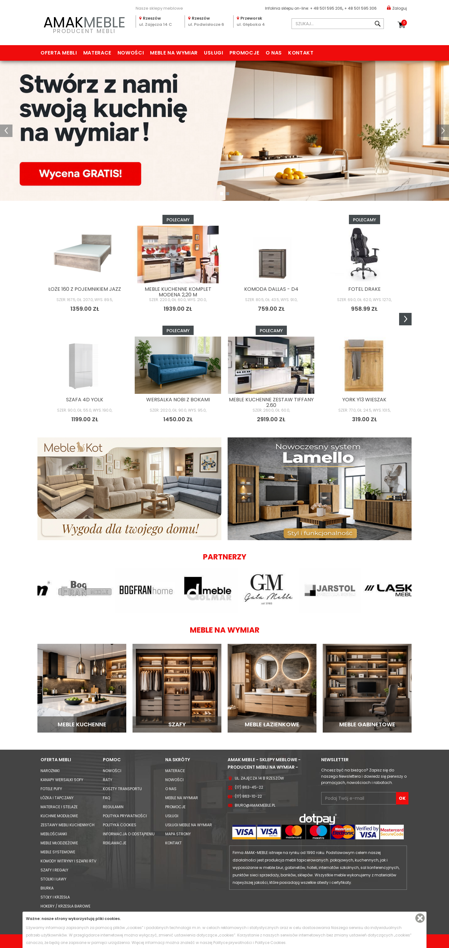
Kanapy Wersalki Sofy (62, 779)
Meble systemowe (58, 852)
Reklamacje (114, 843)
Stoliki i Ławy (53, 879)
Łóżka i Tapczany (57, 797)
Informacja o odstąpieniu (129, 834)
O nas (274, 52)
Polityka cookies (119, 825)
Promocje (244, 52)
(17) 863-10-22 (248, 796)
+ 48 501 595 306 (360, 8)
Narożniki (50, 770)
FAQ (106, 797)
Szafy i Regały (54, 870)
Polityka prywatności (125, 815)
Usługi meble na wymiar (188, 825)
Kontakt (300, 52)
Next (405, 319)
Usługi (213, 52)
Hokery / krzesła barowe (65, 906)
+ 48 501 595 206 (326, 8)
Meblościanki (54, 834)
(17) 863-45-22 (249, 787)
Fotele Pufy (51, 788)
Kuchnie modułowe (59, 815)
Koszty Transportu (122, 788)
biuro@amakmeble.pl (255, 805)
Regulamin (113, 806)
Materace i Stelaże (59, 806)
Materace (97, 52)
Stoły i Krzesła (55, 897)
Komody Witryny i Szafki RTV (68, 861)
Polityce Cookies (270, 942)
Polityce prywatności (232, 942)
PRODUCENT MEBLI (84, 23)
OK (402, 798)
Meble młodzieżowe (59, 843)
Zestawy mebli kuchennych (67, 825)
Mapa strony (178, 834)
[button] (6, 131)
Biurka (47, 888)
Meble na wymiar (174, 52)
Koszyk (404, 23)
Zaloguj (397, 8)
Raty (107, 779)
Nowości (131, 52)
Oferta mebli (59, 52)
